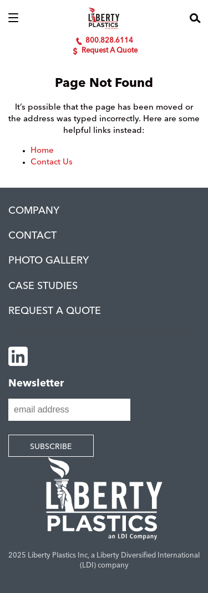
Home (42, 151)
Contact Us (52, 162)
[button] (13, 18)
